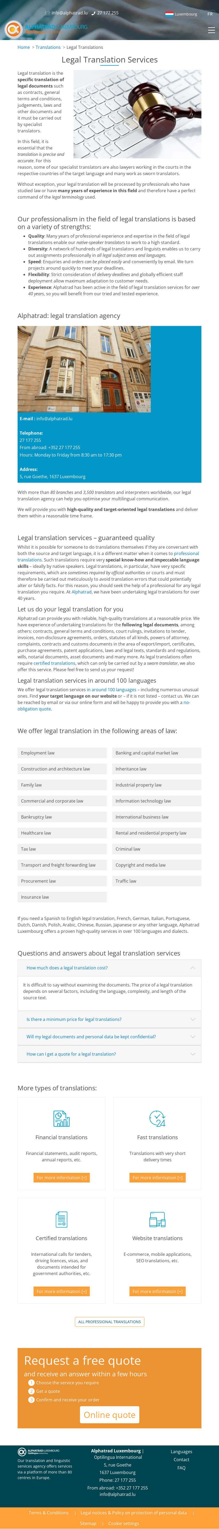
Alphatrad (82, 592)
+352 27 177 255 (132, 1488)
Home (24, 47)
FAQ (181, 1468)
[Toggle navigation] (211, 29)
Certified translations (61, 1238)
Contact (181, 1460)
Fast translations (157, 1137)
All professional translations (109, 1321)
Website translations (157, 1238)
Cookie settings (123, 1523)
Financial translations (61, 1137)
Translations (48, 47)
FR (210, 14)
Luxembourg (186, 14)
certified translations (54, 663)
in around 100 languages (111, 690)
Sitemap (88, 1523)
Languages (181, 1452)
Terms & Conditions (49, 1513)
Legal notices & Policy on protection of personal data (134, 1513)
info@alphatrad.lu (54, 419)
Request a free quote (82, 1360)
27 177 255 (125, 1480)
